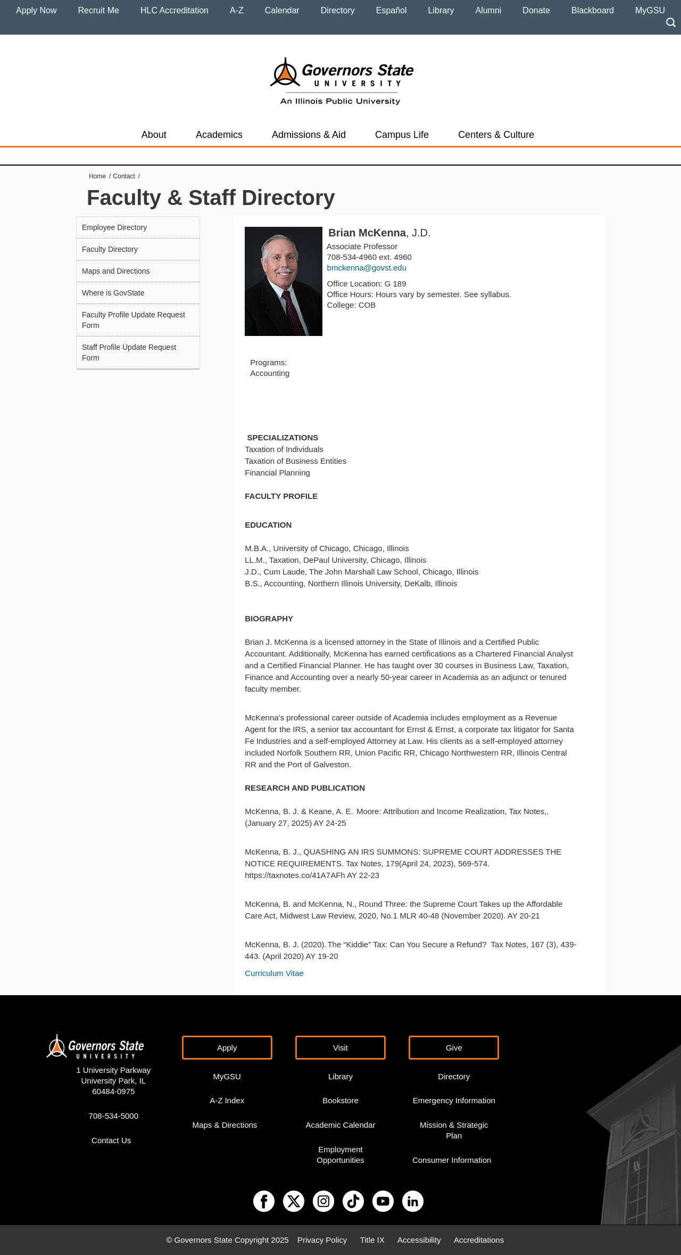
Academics (219, 134)
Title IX (372, 1239)
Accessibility (419, 1239)
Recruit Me (98, 10)
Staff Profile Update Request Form (129, 352)
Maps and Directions (116, 271)
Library (441, 10)
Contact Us (111, 1140)
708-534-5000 (113, 1115)
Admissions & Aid (309, 134)
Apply (227, 1047)
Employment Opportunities (340, 1154)
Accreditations (479, 1239)
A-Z (237, 10)
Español (391, 10)
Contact (124, 176)
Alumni (488, 10)
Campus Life (402, 134)
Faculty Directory (110, 249)
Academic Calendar (341, 1124)
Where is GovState (113, 293)
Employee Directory (114, 227)
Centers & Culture (496, 134)
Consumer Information (451, 1159)
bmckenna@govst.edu (366, 267)
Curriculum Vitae (274, 973)
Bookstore (340, 1100)
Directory (338, 10)
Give (454, 1047)
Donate (536, 10)
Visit (340, 1047)
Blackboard (592, 10)
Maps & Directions (225, 1124)
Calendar (282, 10)
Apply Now (36, 10)
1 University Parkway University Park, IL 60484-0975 (113, 1080)
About (154, 134)
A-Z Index (227, 1100)
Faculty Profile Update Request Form (133, 320)
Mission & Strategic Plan (454, 1130)
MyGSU (650, 10)
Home (97, 176)
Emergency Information (454, 1100)
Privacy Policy (322, 1239)
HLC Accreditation (174, 10)
